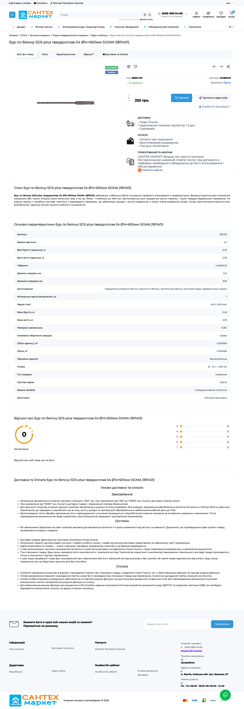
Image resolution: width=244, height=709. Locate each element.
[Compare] (128, 66)
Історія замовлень (147, 670)
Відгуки (89, 54)
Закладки (142, 675)
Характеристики (65, 54)
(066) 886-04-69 (170, 13)
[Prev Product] (214, 66)
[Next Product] (221, 66)
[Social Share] (228, 66)
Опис (45, 54)
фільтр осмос (146, 19)
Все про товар (25, 54)
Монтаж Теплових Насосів (66, 3)
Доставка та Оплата (115, 54)
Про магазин (16, 649)
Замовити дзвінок (150, 170)
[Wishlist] (135, 66)
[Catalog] (12, 15)
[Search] (149, 14)
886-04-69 (193, 647)
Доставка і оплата (20, 3)
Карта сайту (58, 670)
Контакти (40, 3)
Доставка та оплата (63, 648)
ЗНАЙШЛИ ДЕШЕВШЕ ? (215, 106)
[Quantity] (129, 98)
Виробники (15, 671)
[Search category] (144, 14)
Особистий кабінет (106, 671)
